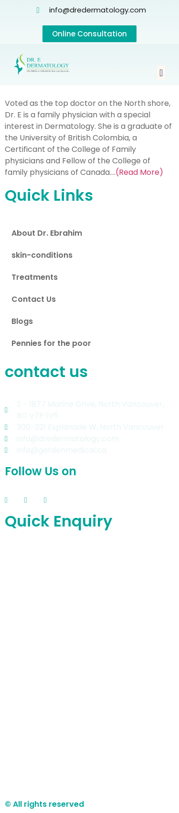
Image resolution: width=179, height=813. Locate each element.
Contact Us (33, 299)
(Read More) (139, 172)
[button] (161, 73)
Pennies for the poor (51, 343)
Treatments (34, 277)
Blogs (22, 321)
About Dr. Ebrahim (46, 233)
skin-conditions (42, 255)
